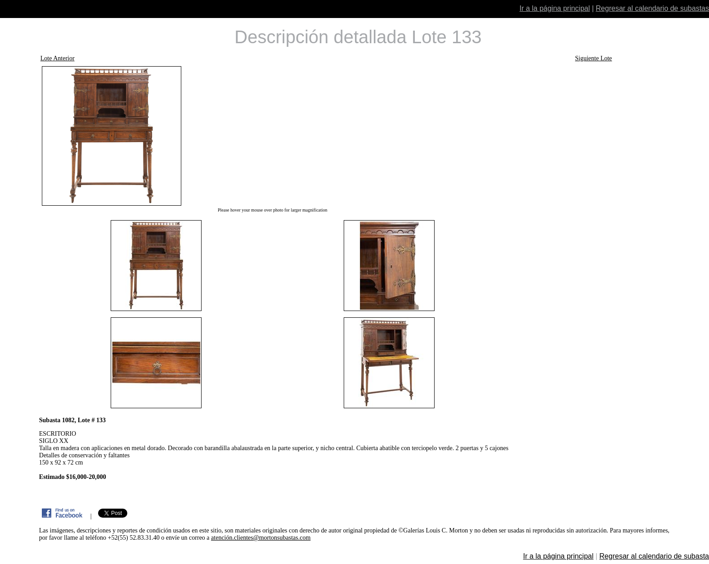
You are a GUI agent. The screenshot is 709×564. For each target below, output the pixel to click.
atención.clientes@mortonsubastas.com (260, 537)
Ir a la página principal (555, 8)
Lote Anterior (57, 58)
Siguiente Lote (593, 58)
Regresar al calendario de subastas (652, 8)
